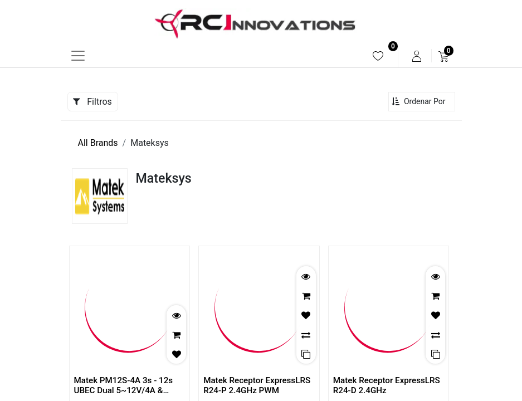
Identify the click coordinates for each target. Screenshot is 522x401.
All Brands (98, 143)
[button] (422, 101)
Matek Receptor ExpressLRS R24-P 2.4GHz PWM (256, 385)
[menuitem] (378, 56)
